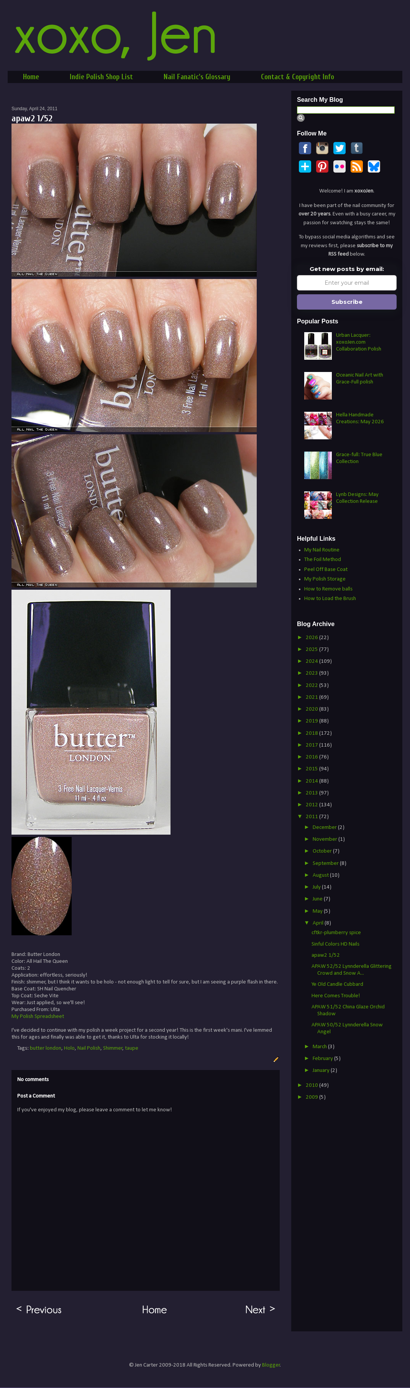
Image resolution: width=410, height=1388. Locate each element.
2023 (312, 673)
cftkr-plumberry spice (336, 933)
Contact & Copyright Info (297, 77)
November (325, 839)
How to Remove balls (328, 589)
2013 (312, 793)
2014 (312, 781)
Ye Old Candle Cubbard (337, 984)
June (318, 899)
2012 (312, 805)
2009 (312, 1097)
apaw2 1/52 (326, 955)
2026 (312, 638)
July (317, 887)
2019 (312, 721)
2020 (312, 709)
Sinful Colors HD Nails (335, 944)
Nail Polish (88, 1048)
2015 (312, 769)
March (320, 1047)
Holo (69, 1048)
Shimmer (113, 1048)
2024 (312, 661)
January (322, 1070)
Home (31, 77)
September (326, 863)
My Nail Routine (321, 550)
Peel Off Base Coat (326, 569)
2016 (312, 757)
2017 (312, 745)
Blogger (271, 1365)
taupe (131, 1048)
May (318, 911)
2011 (312, 817)
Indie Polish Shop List (101, 77)
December (325, 827)
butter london (45, 1048)
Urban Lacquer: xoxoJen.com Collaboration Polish (358, 342)
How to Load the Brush (330, 599)
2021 (312, 697)
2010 (312, 1085)
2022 (312, 685)
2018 (312, 733)
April (319, 923)
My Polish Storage (325, 579)
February (323, 1059)
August (321, 875)
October (323, 851)
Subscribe (346, 301)
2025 (312, 649)
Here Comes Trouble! (336, 996)
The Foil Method (322, 560)
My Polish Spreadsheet (37, 1016)
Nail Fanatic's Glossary (197, 77)
